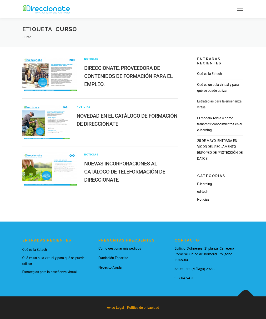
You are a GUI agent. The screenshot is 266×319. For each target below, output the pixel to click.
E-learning (204, 184)
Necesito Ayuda (109, 267)
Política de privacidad (143, 307)
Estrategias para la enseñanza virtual (49, 272)
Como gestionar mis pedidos (119, 248)
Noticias (91, 59)
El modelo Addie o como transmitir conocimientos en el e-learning (219, 124)
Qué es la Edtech (209, 74)
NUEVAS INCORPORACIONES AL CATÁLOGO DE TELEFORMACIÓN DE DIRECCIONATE (124, 172)
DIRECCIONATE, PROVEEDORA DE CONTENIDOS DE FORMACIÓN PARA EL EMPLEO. (128, 76)
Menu (240, 9)
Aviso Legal (115, 307)
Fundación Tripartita (113, 258)
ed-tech (202, 191)
